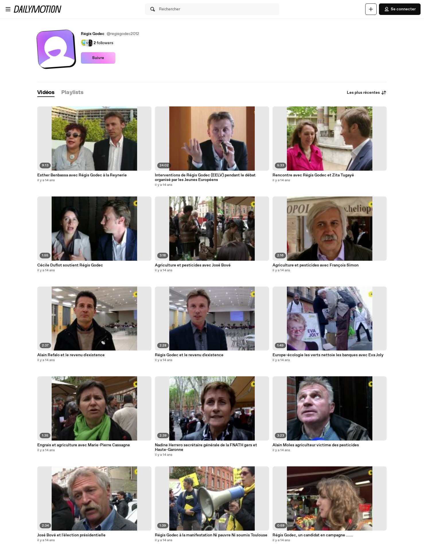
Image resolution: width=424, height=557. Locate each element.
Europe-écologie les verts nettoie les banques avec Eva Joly (328, 355)
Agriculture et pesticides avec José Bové (193, 265)
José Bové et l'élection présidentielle (71, 535)
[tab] (46, 92)
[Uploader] (371, 9)
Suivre (98, 58)
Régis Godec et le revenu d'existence (189, 355)
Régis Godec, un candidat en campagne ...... (313, 535)
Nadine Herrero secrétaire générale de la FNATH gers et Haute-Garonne (206, 447)
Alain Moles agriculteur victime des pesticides (316, 445)
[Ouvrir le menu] (8, 9)
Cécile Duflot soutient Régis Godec (70, 265)
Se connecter (400, 9)
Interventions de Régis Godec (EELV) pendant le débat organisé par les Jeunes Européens (205, 177)
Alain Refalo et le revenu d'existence (71, 355)
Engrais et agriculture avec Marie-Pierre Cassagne (83, 445)
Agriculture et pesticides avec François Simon (316, 265)
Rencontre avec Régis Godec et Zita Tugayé (313, 175)
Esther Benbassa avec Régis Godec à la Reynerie (82, 175)
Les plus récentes (367, 93)
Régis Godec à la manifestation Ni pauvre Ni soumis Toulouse (211, 535)
